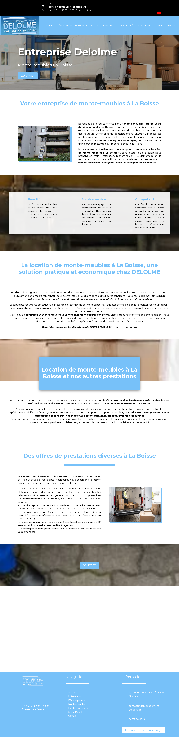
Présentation (64, 25)
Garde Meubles (154, 25)
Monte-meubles (106, 25)
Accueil (47, 25)
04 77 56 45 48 (55, 3)
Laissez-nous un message (143, 730)
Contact (172, 25)
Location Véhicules (130, 25)
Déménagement (84, 25)
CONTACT (28, 75)
